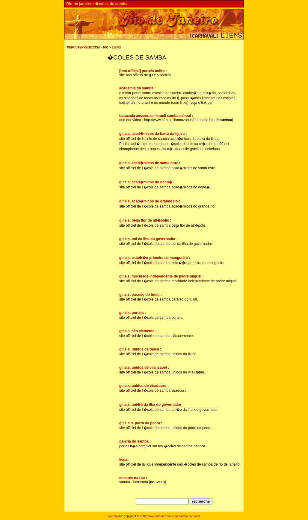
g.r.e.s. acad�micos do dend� (145, 182)
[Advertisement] (85, 150)
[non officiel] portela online (142, 71)
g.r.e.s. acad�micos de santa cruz (148, 163)
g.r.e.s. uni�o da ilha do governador (150, 404)
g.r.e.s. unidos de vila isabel (143, 367)
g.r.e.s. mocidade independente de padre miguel (160, 276)
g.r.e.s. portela (131, 313)
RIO (105, 47)
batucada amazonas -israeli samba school (155, 116)
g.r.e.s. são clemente (136, 331)
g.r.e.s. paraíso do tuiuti (139, 294)
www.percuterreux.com (162, 516)
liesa (123, 460)
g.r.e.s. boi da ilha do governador (147, 239)
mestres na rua (132, 478)
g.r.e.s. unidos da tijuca (139, 349)
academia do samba (136, 88)
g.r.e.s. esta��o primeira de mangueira (153, 258)
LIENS (116, 47)
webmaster (115, 516)
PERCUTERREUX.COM (83, 47)
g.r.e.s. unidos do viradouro (142, 386)
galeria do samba (134, 441)
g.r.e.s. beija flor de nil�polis (144, 220)
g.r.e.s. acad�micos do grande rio (148, 201)
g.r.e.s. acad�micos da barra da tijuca (152, 134)
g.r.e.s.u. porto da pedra (139, 423)
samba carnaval (189, 516)
